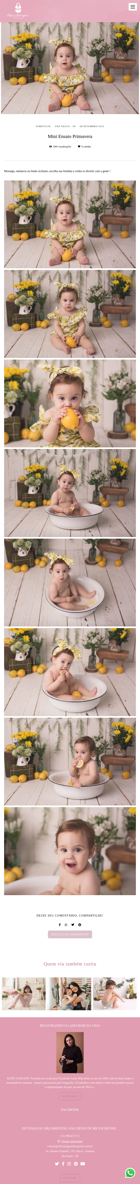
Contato (70, 1170)
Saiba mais (70, 1088)
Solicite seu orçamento (70, 934)
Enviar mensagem (72, 1134)
